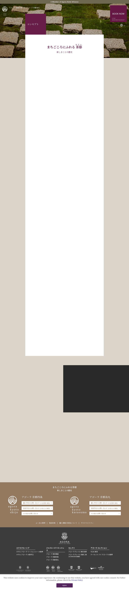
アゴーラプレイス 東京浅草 (77, 552)
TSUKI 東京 (94, 552)
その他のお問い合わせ (30, 513)
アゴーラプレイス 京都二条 (77, 555)
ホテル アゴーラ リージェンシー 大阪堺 (29, 552)
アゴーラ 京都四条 (15, 7)
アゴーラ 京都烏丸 (33, 7)
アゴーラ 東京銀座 (52, 554)
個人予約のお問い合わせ (36, 503)
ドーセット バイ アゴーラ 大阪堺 (102, 554)
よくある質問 (40, 523)
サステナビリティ (87, 523)
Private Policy (77, 580)
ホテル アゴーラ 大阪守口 (25, 554)
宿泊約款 (52, 523)
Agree (64, 585)
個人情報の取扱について (68, 523)
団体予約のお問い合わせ (36, 508)
